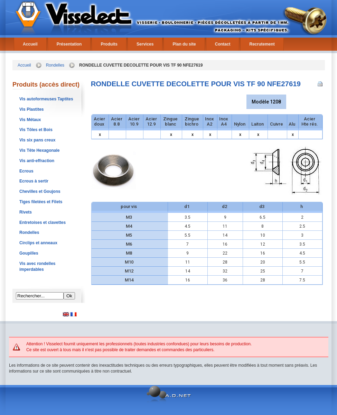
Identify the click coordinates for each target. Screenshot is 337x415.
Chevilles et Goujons (39, 191)
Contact (223, 44)
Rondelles (55, 65)
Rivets (25, 212)
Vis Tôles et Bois (36, 129)
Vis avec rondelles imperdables (37, 266)
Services (145, 44)
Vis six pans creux (37, 140)
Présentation (69, 44)
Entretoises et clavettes (42, 222)
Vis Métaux (30, 119)
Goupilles (28, 253)
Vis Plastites (31, 109)
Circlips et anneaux (38, 242)
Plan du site (184, 44)
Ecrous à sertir (33, 181)
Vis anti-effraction (36, 160)
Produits (109, 44)
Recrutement (261, 44)
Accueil (30, 44)
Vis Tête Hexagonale (39, 150)
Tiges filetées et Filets (41, 201)
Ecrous (26, 171)
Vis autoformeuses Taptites (46, 99)
